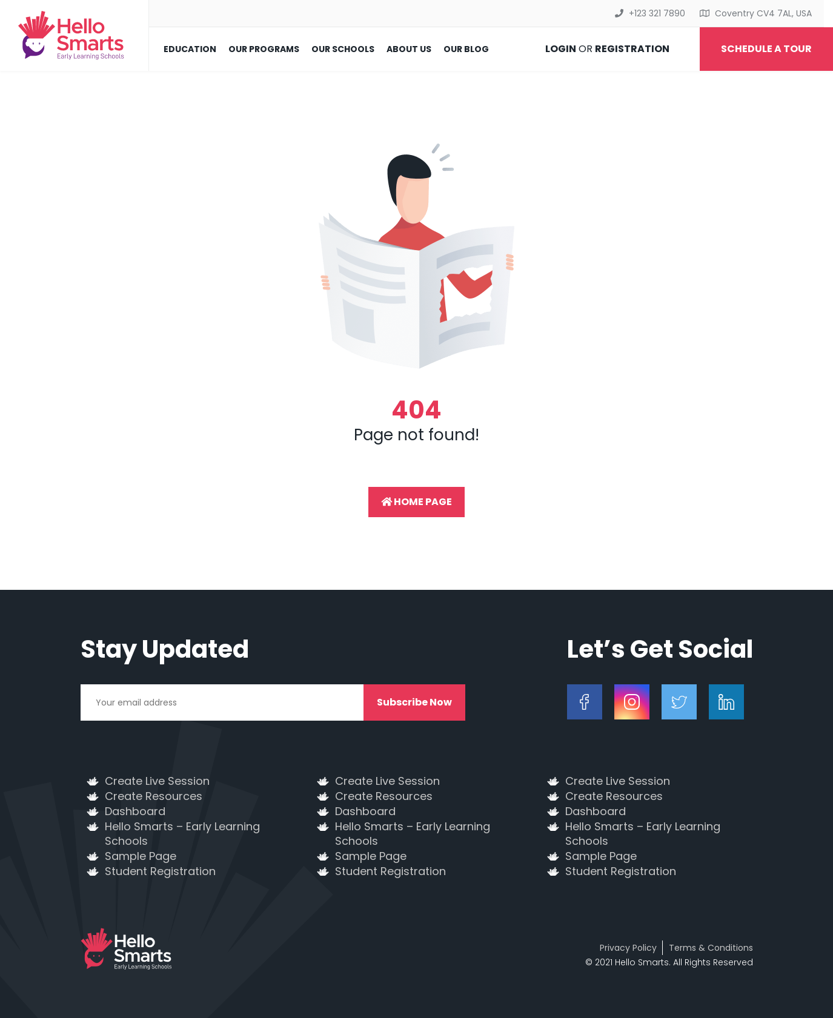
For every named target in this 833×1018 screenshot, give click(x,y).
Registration (632, 49)
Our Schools (342, 49)
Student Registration (160, 871)
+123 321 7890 (657, 13)
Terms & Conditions (711, 948)
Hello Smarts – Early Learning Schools (182, 833)
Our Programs (263, 49)
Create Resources (153, 796)
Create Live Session (157, 781)
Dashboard (135, 811)
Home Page (416, 502)
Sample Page (140, 856)
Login (560, 49)
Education (190, 49)
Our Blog (466, 49)
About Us (409, 49)
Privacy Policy (628, 948)
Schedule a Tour (766, 49)
